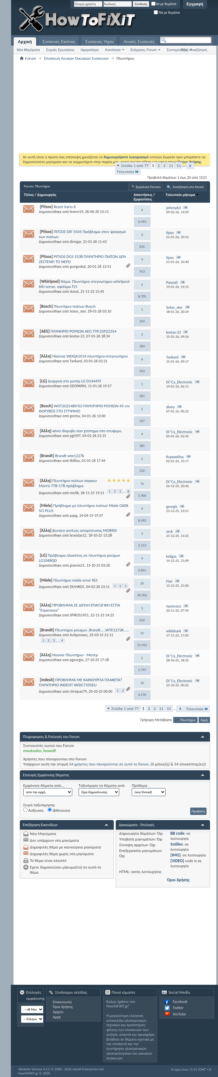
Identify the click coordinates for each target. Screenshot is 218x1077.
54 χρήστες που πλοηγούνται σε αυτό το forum (109, 764)
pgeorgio (76, 660)
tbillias (75, 460)
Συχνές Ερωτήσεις (60, 50)
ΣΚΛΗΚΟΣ (77, 586)
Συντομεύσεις (177, 50)
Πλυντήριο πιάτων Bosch (75, 306)
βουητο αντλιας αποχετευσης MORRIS (84, 530)
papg (73, 515)
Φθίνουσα (59, 810)
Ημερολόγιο (90, 50)
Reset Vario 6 (65, 206)
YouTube (179, 1014)
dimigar (75, 241)
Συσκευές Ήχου (99, 41)
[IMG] (175, 855)
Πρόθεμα (139, 785)
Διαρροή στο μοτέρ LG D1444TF (74, 381)
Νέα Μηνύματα (28, 50)
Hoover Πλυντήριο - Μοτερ (75, 654)
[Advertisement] (133, 54)
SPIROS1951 (79, 615)
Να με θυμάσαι (163, 4)
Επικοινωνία (62, 1002)
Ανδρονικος (79, 635)
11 (171, 165)
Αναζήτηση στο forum (188, 187)
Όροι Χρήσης (178, 879)
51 (179, 165)
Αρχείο (58, 1012)
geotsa (75, 416)
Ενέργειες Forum (143, 50)
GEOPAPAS (78, 386)
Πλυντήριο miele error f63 (75, 580)
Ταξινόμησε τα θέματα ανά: (102, 785)
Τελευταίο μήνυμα (182, 194)
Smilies (176, 844)
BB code (177, 833)
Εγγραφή (195, 4)
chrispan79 (78, 691)
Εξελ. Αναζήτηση (194, 50)
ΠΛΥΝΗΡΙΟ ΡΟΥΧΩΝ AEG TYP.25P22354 (83, 331)
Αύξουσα (33, 810)
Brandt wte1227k (69, 455)
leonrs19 (76, 211)
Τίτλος (29, 194)
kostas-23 (77, 336)
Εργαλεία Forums (148, 187)
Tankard (76, 361)
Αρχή (204, 720)
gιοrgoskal (78, 266)
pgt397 (75, 435)
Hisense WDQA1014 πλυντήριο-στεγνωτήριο (90, 356)
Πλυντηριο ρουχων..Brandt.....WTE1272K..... (92, 630)
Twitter (178, 1007)
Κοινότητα (113, 50)
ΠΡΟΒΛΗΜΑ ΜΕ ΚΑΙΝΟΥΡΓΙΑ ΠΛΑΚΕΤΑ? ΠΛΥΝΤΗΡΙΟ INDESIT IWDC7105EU (80, 682)
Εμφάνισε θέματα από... (43, 785)
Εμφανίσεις (143, 199)
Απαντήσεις (143, 194)
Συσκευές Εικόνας (59, 41)
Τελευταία (128, 171)
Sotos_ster (78, 311)
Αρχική (25, 41)
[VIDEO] (177, 860)
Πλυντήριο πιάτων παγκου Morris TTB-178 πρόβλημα (68, 483)
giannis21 (77, 565)
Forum (30, 58)
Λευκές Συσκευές (139, 41)
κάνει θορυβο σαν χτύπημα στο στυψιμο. (87, 430)
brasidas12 (78, 535)
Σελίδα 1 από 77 (134, 165)
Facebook (180, 1001)
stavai (74, 291)
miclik (74, 493)
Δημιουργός (46, 194)
